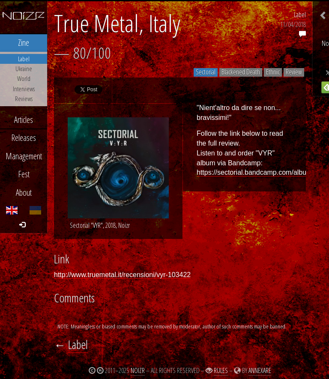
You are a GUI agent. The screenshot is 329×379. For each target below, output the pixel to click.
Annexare (259, 370)
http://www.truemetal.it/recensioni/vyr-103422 (122, 274)
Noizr (138, 370)
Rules (221, 370)
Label (300, 14)
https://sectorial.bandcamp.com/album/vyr (260, 172)
